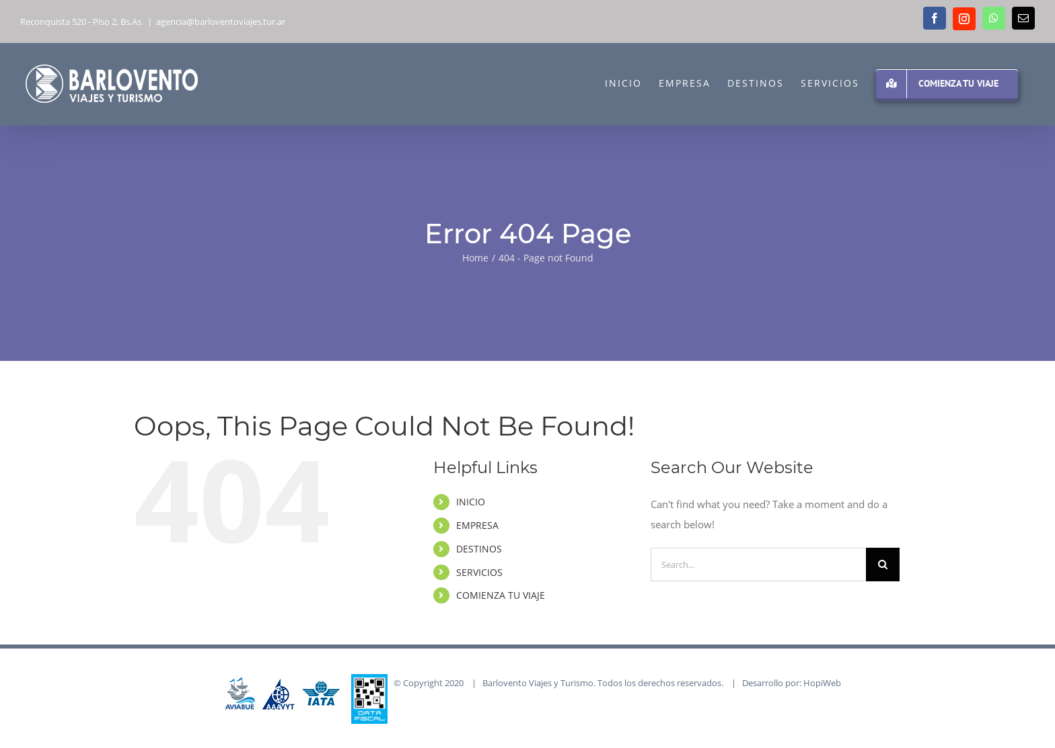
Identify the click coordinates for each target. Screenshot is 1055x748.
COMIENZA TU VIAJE (500, 595)
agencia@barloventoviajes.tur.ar (220, 21)
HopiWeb (822, 683)
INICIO (470, 501)
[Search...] (758, 564)
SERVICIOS (479, 572)
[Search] (883, 564)
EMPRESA (477, 525)
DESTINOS (479, 548)
